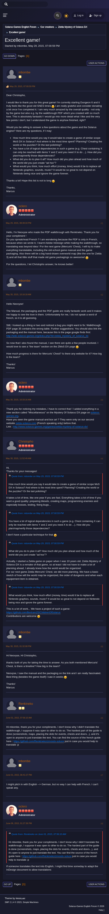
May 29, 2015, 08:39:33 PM (18, 223)
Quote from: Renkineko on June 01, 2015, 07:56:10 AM (38, 834)
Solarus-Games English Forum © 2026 (86, 906)
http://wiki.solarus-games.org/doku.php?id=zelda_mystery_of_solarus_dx (47, 335)
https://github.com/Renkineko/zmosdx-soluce (39, 741)
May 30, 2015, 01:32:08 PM (18, 646)
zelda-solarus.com (26, 423)
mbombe (24, 72)
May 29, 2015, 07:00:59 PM (22, 86)
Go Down (9, 56)
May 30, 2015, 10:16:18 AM (18, 294)
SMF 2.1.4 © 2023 (13, 902)
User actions (96, 63)
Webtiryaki (20, 898)
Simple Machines (30, 902)
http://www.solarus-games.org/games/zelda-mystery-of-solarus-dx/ (50, 426)
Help (101, 910)
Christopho (26, 441)
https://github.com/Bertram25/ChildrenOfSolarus (33, 612)
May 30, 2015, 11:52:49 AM (18, 458)
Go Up (7, 884)
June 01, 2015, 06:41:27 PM (19, 775)
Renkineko (26, 703)
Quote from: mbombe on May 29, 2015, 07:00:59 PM (37, 476)
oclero (23, 206)
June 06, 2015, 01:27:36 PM (19, 823)
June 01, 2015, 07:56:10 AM (19, 718)
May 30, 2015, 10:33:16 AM (18, 399)
